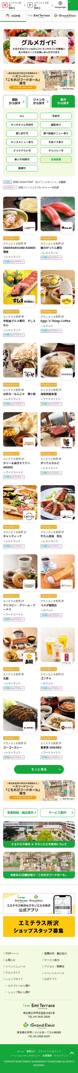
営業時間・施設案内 (20, 813)
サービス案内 (57, 813)
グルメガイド (12, 972)
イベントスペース (54, 973)
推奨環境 (47, 1055)
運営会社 (31, 1051)
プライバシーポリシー (49, 1051)
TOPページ (12, 953)
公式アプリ (50, 979)
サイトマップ (61, 1055)
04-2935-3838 (41, 1016)
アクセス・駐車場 (54, 966)
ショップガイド (14, 979)
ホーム (20, 1051)
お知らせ (10, 960)
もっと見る (39, 769)
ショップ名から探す (19, 992)
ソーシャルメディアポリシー (25, 1055)
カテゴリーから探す (19, 985)
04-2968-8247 (41, 1036)
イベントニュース (15, 966)
